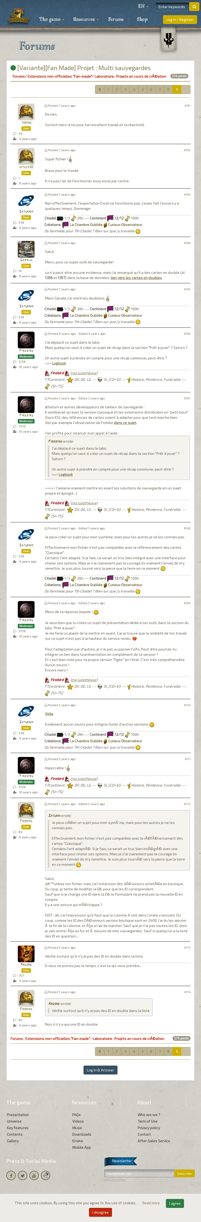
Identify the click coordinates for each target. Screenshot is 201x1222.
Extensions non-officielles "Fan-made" (59, 76)
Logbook (59, 363)
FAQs (76, 1114)
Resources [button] (86, 19)
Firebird (26, 351)
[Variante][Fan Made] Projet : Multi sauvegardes (80, 67)
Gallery (13, 1141)
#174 (187, 992)
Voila (49, 713)
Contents (15, 1134)
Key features (18, 1127)
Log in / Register (180, 19)
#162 (187, 150)
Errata (77, 1141)
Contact (144, 1134)
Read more (151, 1203)
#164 (187, 243)
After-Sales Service (154, 1141)
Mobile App (81, 1147)
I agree (175, 1203)
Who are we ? (149, 1114)
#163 (187, 194)
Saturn (53, 816)
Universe (14, 1121)
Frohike (26, 821)
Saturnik (26, 212)
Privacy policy (149, 1127)
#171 (188, 759)
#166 (187, 333)
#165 (187, 289)
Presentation (18, 1114)
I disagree (100, 1212)
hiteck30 (26, 167)
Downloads (81, 1134)
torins (26, 123)
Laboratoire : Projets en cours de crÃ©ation (130, 76)
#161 (188, 105)
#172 (187, 804)
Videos (78, 1121)
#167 (187, 398)
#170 (187, 705)
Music (77, 1127)
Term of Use (148, 1121)
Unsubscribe (114, 1180)
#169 (187, 603)
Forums (116, 19)
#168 (187, 528)
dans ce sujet (125, 422)
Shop (142, 19)
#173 (187, 947)
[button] (143, 6)
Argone (26, 965)
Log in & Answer (100, 1070)
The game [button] (51, 19)
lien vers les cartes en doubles (136, 277)
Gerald (26, 260)
